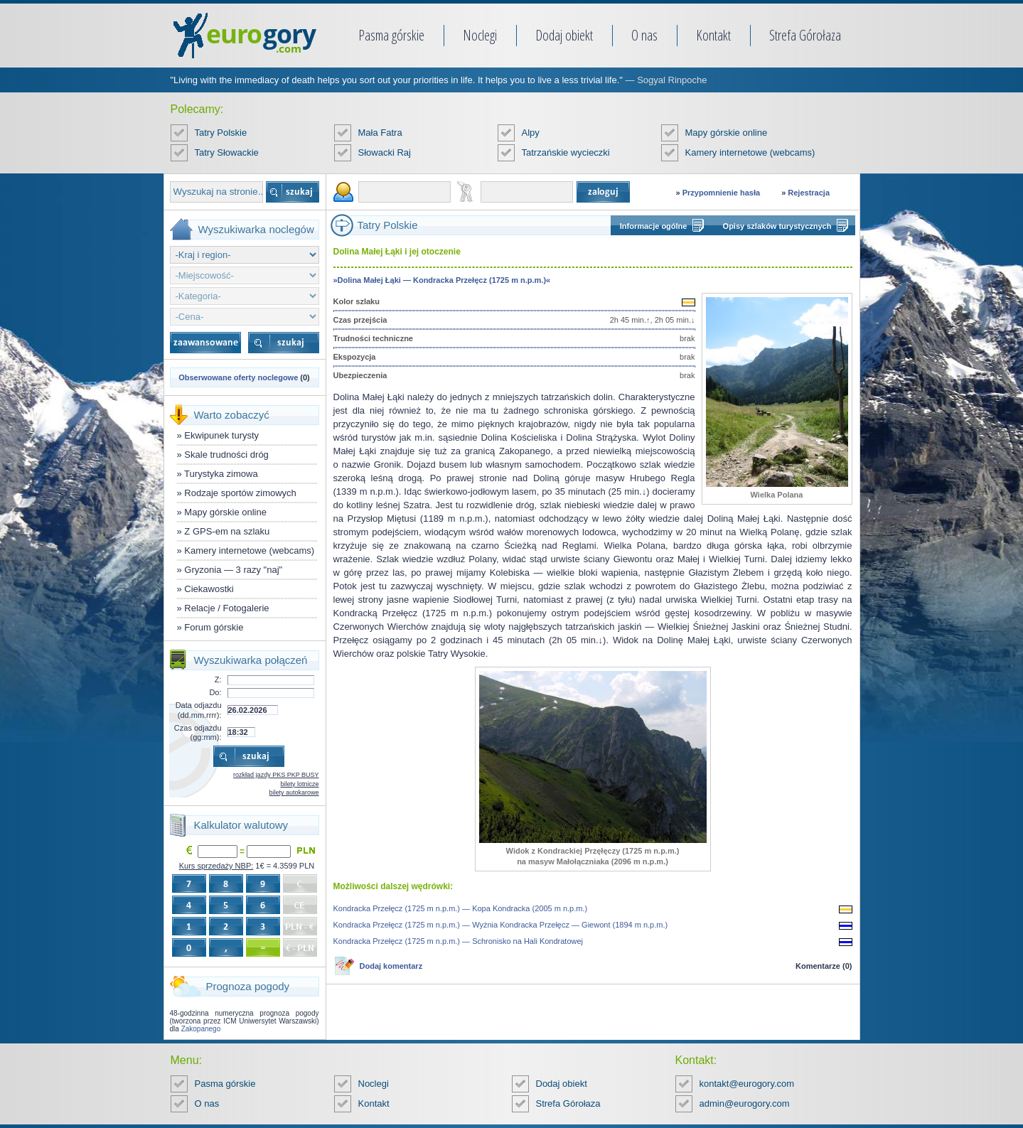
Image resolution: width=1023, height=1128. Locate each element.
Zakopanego (201, 1029)
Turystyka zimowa (221, 473)
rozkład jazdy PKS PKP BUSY (275, 774)
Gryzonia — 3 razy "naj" (233, 569)
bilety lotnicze (299, 784)
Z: (218, 679)
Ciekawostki (208, 589)
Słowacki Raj (384, 152)
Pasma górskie (391, 35)
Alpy (531, 132)
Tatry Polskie (221, 132)
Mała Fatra (380, 132)
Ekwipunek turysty (221, 435)
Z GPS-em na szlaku (226, 531)
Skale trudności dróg (226, 454)
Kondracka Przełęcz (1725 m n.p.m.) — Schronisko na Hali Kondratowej (458, 941)
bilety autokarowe (293, 792)
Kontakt (713, 35)
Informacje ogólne (653, 226)
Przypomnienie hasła (721, 192)
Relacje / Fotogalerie (226, 608)
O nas (644, 35)
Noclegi (480, 35)
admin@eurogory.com (745, 1103)
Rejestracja (809, 192)
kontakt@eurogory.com (747, 1083)
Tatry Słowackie (227, 152)
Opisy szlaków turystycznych (777, 226)
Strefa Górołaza (805, 35)
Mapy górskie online (726, 132)
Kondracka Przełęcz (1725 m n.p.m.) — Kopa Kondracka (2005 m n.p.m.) (460, 908)
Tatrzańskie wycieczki (566, 152)
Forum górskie (213, 627)
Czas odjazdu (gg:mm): (198, 732)
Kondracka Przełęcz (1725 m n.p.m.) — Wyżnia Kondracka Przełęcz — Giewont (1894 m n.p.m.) (500, 924)
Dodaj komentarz (391, 966)
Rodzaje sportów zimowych (240, 493)
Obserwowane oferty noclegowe (238, 377)
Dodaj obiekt (564, 35)
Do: (215, 692)
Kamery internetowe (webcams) (750, 152)
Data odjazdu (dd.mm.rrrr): (199, 710)
